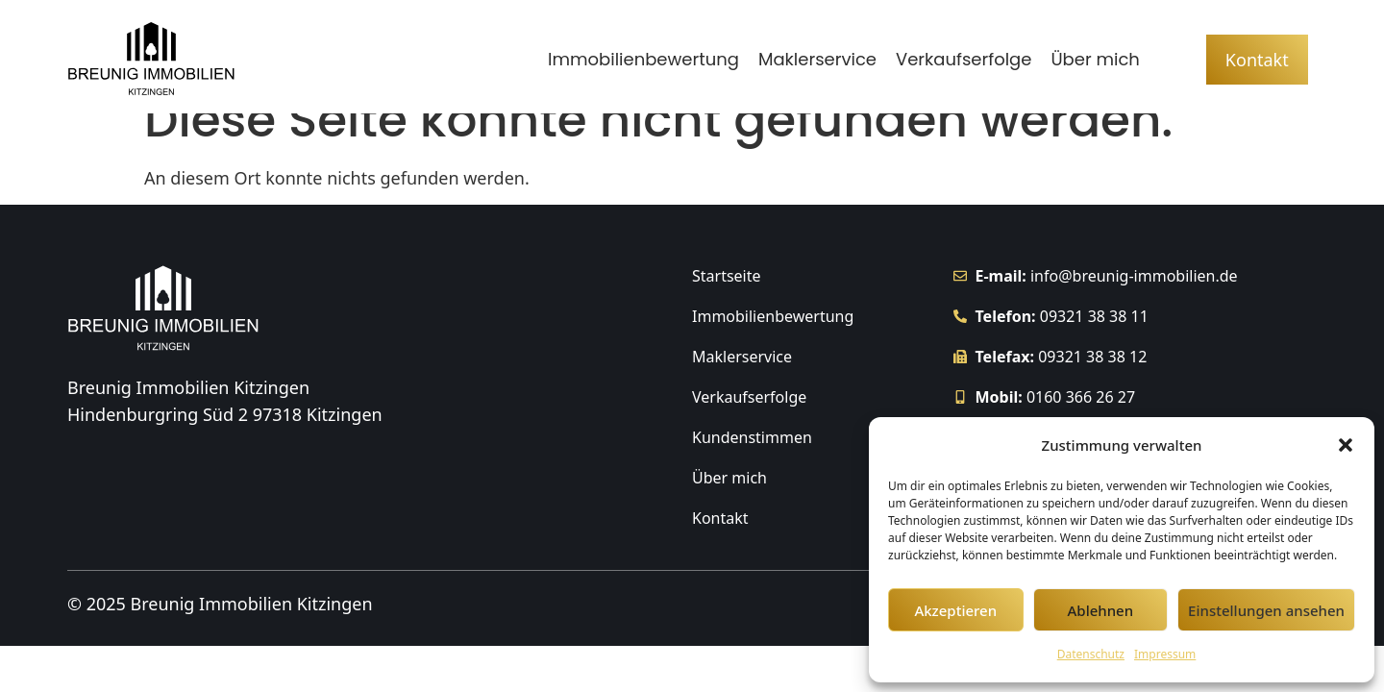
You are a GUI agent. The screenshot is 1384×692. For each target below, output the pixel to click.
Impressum (1165, 654)
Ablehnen (1101, 610)
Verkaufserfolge (963, 59)
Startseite (726, 306)
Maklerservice (817, 59)
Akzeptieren (955, 610)
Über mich (1094, 59)
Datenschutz (1090, 654)
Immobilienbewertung (643, 59)
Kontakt (720, 548)
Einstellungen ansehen (1266, 610)
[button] (1345, 445)
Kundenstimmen (752, 468)
